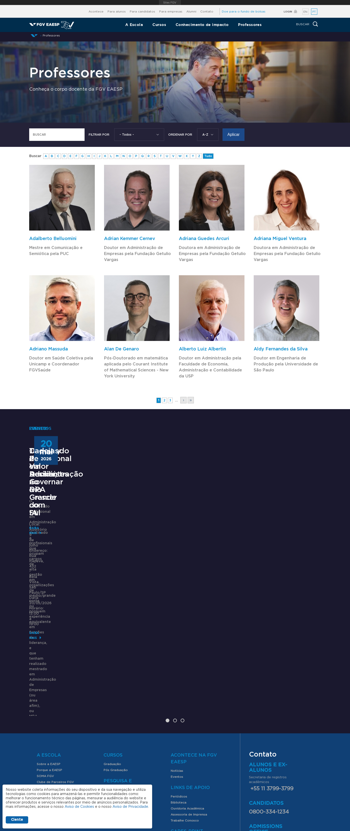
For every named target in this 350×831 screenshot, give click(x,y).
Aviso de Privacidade (130, 807)
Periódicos (179, 703)
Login (288, 11)
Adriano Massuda (48, 349)
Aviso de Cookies (79, 807)
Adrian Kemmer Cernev (129, 239)
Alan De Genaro (121, 349)
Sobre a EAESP (48, 670)
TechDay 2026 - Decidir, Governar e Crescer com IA (166, 551)
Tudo (208, 156)
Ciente (17, 820)
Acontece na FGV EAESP (194, 665)
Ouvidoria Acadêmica (187, 715)
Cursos (159, 24)
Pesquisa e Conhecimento (123, 691)
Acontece (96, 11)
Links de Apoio (190, 694)
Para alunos (117, 11)
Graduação (112, 670)
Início (34, 35)
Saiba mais (38, 616)
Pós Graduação (116, 676)
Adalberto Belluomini (53, 239)
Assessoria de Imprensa (189, 721)
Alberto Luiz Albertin (202, 349)
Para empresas (170, 11)
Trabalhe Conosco (185, 727)
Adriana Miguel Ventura (280, 239)
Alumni (191, 11)
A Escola (134, 24)
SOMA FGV (45, 682)
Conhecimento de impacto (202, 24)
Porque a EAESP (49, 676)
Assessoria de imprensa (188, 789)
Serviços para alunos (53, 720)
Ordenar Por (180, 134)
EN (305, 11)
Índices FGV (113, 721)
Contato (206, 11)
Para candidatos (142, 11)
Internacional (47, 694)
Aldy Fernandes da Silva (281, 349)
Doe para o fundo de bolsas (243, 11)
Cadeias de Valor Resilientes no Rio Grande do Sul (266, 551)
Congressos (113, 709)
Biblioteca (178, 709)
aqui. (297, 745)
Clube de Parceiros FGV (55, 688)
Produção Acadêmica (120, 715)
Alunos (47, 711)
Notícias (177, 677)
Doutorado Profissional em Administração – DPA (71, 551)
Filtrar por (99, 134)
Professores (250, 24)
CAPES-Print (187, 738)
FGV (170, 2)
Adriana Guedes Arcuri (204, 239)
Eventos (177, 683)
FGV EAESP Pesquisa (120, 703)
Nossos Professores (52, 740)
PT (314, 11)
